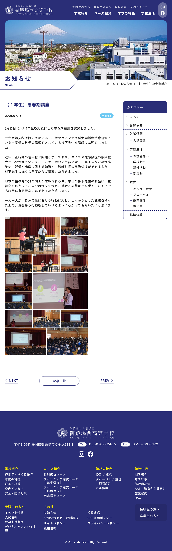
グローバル (141, 194)
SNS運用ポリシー (100, 517)
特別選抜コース (55, 474)
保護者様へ (141, 156)
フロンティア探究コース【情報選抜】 (61, 489)
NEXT (11, 380)
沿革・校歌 (13, 483)
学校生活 (148, 13)
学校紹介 (81, 13)
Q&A (138, 498)
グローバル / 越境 (109, 479)
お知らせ (136, 125)
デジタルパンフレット (20, 527)
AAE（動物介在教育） (150, 488)
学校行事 (139, 162)
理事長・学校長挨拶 (19, 474)
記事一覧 (59, 380)
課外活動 (139, 167)
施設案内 (141, 493)
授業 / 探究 (104, 474)
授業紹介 (139, 200)
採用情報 (50, 528)
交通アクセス (139, 7)
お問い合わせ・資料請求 (61, 517)
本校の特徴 (13, 479)
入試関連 (139, 140)
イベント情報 (14, 512)
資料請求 (121, 7)
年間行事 (141, 479)
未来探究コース (55, 495)
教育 (133, 182)
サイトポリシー (55, 523)
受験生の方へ (81, 7)
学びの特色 (126, 13)
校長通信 (94, 512)
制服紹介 (141, 474)
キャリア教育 (142, 189)
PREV (107, 380)
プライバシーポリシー (103, 523)
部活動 (138, 173)
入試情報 (136, 133)
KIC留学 (104, 483)
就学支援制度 (14, 522)
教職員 (138, 206)
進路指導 (102, 488)
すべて (134, 116)
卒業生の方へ (103, 7)
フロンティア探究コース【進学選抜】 (61, 481)
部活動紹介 (142, 483)
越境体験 (136, 214)
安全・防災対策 (16, 493)
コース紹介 (103, 13)
